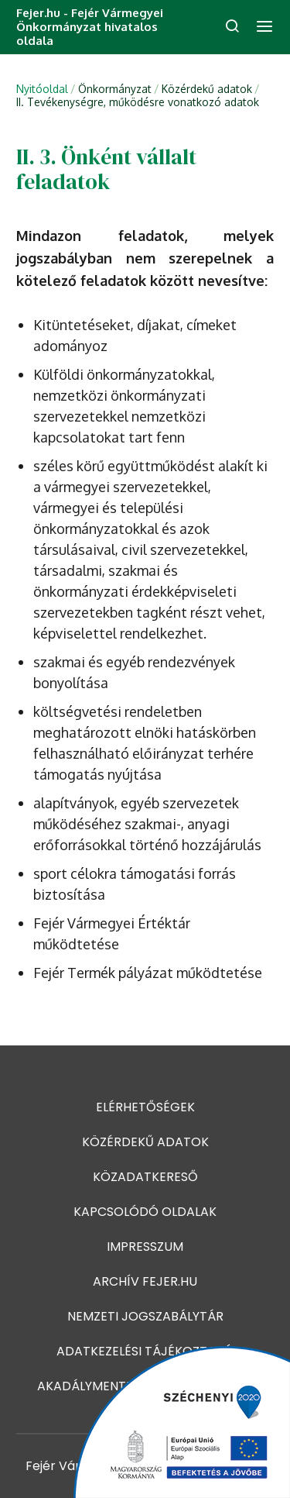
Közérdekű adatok (145, 1142)
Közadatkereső (145, 1177)
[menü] (264, 27)
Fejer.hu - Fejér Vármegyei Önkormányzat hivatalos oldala (89, 27)
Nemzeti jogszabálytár (145, 1316)
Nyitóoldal (42, 88)
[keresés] (232, 27)
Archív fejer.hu (145, 1281)
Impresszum (145, 1246)
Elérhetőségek (145, 1107)
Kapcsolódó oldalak (145, 1212)
